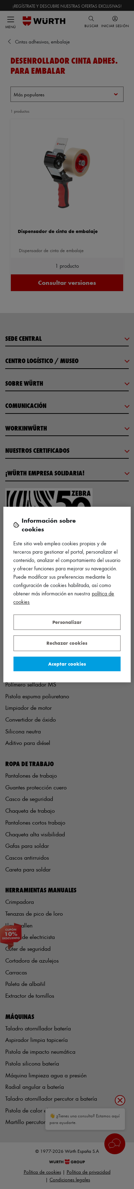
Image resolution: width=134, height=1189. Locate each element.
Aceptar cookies (67, 664)
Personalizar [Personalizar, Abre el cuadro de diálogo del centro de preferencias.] (67, 622)
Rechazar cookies (66, 643)
